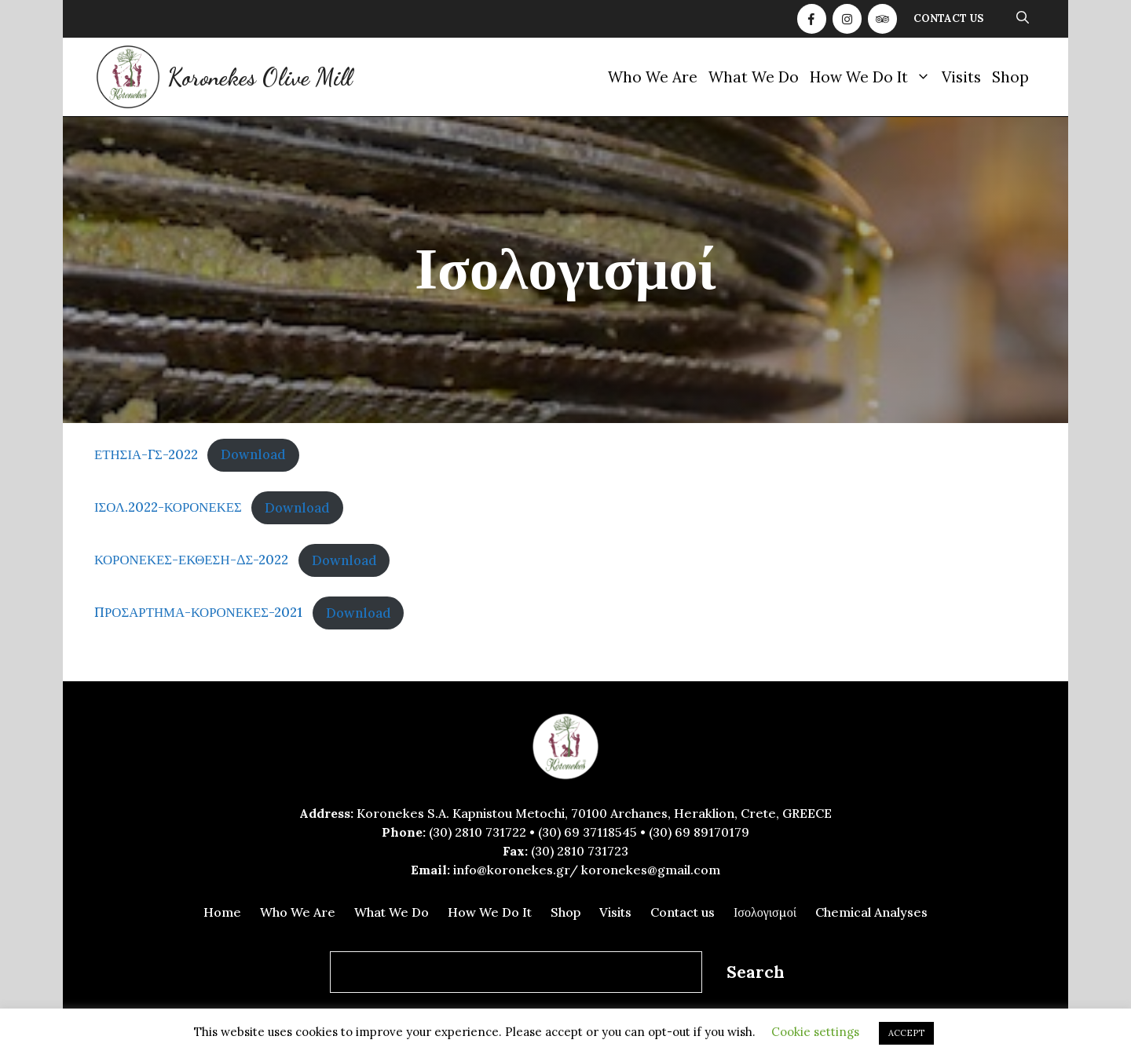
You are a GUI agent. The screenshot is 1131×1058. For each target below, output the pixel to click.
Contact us (948, 18)
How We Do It (873, 77)
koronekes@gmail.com (650, 869)
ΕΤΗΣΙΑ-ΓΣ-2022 (146, 454)
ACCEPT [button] (906, 1032)
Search (756, 972)
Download (253, 454)
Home (222, 912)
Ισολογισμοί (765, 912)
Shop (1010, 76)
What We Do (753, 76)
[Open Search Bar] (1022, 19)
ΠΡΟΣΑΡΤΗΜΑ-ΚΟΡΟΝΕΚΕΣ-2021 (198, 613)
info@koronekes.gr (511, 869)
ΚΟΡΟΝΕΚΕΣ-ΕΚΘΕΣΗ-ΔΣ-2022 (191, 560)
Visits (961, 76)
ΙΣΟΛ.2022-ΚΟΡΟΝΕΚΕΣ (168, 507)
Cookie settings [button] (815, 1031)
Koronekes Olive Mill (259, 77)
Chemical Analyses (871, 912)
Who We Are (652, 76)
